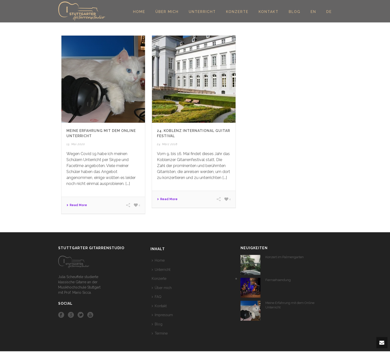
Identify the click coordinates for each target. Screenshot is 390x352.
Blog (294, 12)
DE (329, 12)
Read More (76, 205)
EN (313, 12)
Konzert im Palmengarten (284, 257)
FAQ (156, 297)
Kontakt (269, 12)
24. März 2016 (167, 144)
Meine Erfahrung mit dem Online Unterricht (289, 305)
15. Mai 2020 (75, 144)
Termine (160, 333)
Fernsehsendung (278, 280)
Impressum (162, 315)
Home (139, 12)
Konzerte (237, 12)
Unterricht (202, 12)
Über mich (167, 12)
